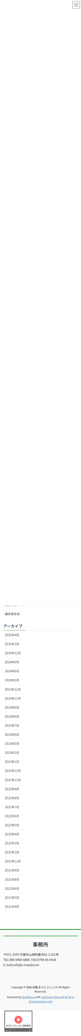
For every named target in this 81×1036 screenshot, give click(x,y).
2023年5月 (12, 743)
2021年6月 (12, 888)
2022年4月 (12, 834)
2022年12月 (13, 770)
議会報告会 (12, 614)
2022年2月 (12, 852)
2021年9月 (12, 870)
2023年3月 (12, 752)
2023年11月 (13, 698)
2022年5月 (12, 825)
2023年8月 (12, 716)
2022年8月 (12, 798)
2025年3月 (12, 644)
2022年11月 (13, 780)
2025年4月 (12, 635)
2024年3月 (12, 680)
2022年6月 (12, 816)
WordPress (28, 997)
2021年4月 (12, 906)
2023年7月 (12, 725)
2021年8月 (12, 879)
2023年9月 (12, 707)
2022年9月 (12, 789)
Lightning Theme (51, 997)
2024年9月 (12, 662)
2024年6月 (12, 671)
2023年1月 (12, 761)
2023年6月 (12, 734)
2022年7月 (12, 807)
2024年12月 (13, 653)
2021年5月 (12, 897)
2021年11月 (13, 861)
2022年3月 (12, 843)
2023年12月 (13, 689)
